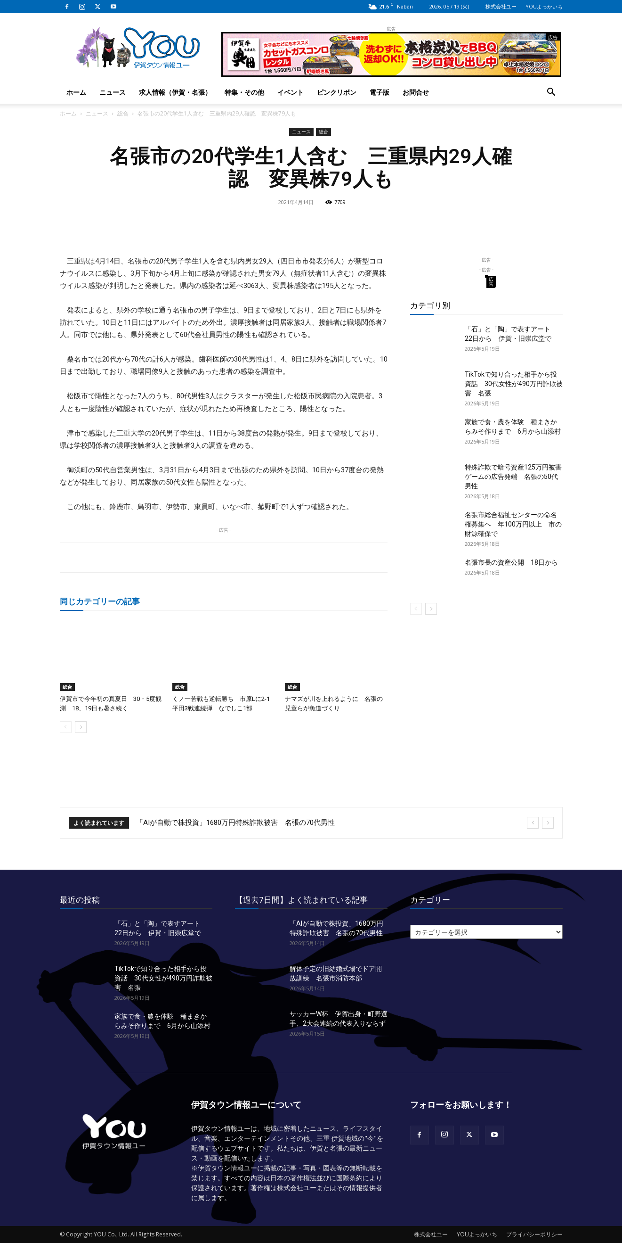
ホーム (76, 92)
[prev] (533, 823)
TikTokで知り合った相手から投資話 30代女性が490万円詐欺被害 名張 (514, 383)
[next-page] (81, 727)
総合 (123, 113)
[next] (548, 823)
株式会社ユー (501, 6)
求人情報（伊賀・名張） (175, 92)
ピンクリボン (336, 92)
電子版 (379, 92)
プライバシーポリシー (534, 1234)
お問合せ (416, 92)
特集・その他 (244, 92)
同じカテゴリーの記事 (100, 601)
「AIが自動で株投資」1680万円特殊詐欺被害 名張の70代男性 (235, 822)
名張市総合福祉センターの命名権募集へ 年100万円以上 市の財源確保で (513, 524)
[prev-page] (66, 727)
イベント (290, 92)
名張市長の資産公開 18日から (511, 562)
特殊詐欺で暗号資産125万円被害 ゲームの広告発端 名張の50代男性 (516, 476)
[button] (551, 93)
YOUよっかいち (544, 6)
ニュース (112, 92)
